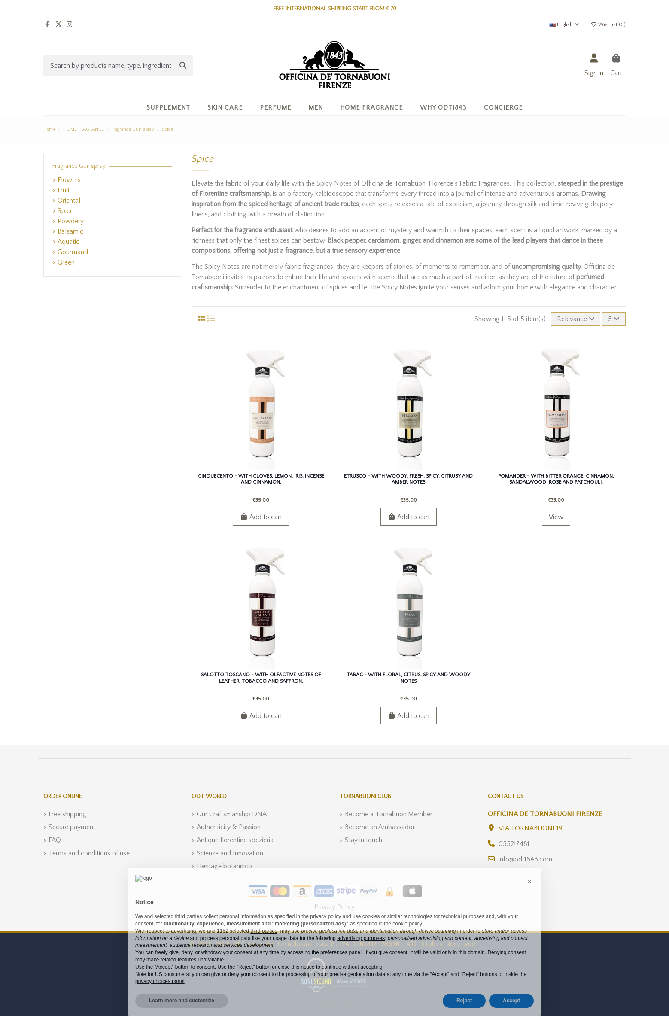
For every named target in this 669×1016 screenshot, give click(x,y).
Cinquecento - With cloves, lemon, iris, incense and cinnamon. (261, 479)
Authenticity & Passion (229, 827)
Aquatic (68, 242)
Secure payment (72, 827)
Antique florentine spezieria (235, 840)
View (556, 517)
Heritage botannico (224, 866)
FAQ (55, 840)
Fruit (64, 190)
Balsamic (70, 231)
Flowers (69, 180)
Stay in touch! (364, 840)
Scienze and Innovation (230, 853)
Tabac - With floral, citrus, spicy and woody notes (408, 678)
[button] (225, 107)
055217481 (514, 844)
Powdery (71, 221)
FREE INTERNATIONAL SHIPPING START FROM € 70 (334, 9)
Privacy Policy (334, 907)
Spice (65, 211)
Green (66, 262)
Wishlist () (608, 24)
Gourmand (73, 252)
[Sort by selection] (576, 319)
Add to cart (261, 517)
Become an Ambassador (380, 827)
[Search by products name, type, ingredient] (183, 65)
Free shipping (67, 814)
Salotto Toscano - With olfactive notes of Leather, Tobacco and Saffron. (261, 678)
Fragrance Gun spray (79, 166)
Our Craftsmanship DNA (232, 814)
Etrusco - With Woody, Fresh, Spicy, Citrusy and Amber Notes (408, 479)
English (565, 24)
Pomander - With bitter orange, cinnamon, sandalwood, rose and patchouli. (556, 479)
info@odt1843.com (525, 859)
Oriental (69, 200)
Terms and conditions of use (89, 853)
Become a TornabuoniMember (388, 814)
